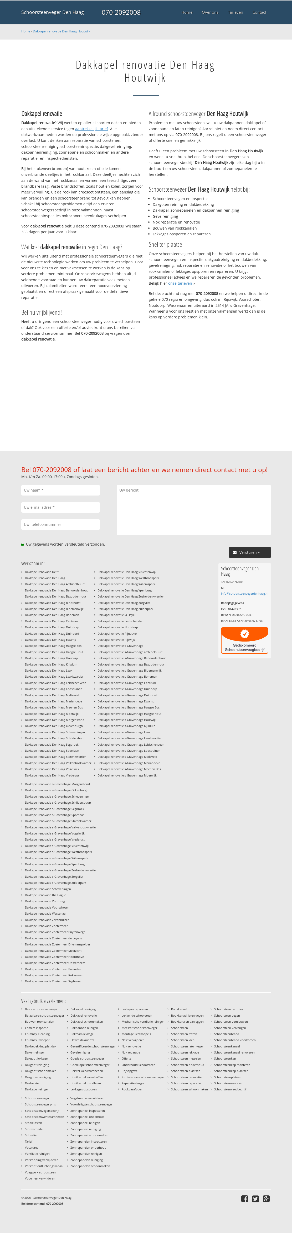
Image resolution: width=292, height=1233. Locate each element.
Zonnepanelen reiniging (86, 1160)
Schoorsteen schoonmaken (189, 1089)
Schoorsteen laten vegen (187, 1046)
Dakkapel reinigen (37, 1089)
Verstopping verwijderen (41, 1160)
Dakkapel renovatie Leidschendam (121, 621)
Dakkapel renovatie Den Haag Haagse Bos (53, 646)
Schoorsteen (179, 1028)
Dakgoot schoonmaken (41, 1071)
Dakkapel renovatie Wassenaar (45, 913)
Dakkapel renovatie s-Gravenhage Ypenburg (55, 864)
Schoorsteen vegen (227, 1015)
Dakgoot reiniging (37, 1065)
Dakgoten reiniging (38, 1077)
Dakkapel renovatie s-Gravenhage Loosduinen (129, 751)
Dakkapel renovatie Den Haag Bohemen (52, 615)
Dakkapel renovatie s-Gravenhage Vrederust (55, 839)
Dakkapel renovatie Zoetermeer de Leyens (53, 938)
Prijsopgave (129, 1071)
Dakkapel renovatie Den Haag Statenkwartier (55, 757)
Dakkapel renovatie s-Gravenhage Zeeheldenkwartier (61, 870)
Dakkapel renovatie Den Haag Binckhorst (52, 603)
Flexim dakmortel (82, 1040)
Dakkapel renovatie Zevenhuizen (47, 920)
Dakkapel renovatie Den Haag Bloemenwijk (54, 609)
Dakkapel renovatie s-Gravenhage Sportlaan (55, 815)
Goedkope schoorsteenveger (89, 1065)
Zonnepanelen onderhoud (88, 1147)
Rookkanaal (179, 1009)
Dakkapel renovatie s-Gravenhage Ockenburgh (56, 790)
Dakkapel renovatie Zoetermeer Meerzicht (53, 951)
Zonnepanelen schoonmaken (90, 1166)
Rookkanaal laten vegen (187, 1015)
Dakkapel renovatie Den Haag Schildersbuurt (55, 738)
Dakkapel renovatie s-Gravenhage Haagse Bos (129, 707)
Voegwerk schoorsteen (40, 1172)
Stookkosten (33, 1123)
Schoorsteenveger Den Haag (52, 12)
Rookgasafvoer (132, 1089)
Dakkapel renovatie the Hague (45, 895)
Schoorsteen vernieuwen (231, 1021)
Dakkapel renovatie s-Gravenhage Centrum (127, 683)
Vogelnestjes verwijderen (87, 1098)
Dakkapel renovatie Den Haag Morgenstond (54, 720)
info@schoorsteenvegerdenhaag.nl (244, 593)
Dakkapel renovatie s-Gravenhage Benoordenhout (132, 658)
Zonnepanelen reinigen (86, 1154)
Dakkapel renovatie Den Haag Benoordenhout (56, 590)
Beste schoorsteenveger (41, 1009)
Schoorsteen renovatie (186, 1077)
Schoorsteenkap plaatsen (231, 1071)
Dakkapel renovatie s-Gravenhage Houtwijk (127, 720)
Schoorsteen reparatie (186, 1083)
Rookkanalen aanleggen (187, 1021)
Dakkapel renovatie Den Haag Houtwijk (61, 31)
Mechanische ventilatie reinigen (143, 1021)
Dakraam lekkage (82, 1034)
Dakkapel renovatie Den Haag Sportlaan (52, 751)
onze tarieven (180, 283)
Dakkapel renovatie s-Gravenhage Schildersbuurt (58, 802)
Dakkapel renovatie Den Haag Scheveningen (55, 732)
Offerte (126, 1058)
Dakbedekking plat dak (40, 1046)
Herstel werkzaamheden (86, 1071)
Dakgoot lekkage (36, 1058)
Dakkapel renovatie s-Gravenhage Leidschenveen (131, 744)
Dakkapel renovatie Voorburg (45, 901)
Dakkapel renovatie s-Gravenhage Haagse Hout (129, 714)
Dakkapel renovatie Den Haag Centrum (51, 621)
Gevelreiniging (80, 1052)
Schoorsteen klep (182, 1040)
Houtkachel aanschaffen (86, 1077)
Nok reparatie (131, 1052)
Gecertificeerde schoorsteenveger (92, 1046)
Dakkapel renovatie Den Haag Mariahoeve (53, 701)
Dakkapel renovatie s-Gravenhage (120, 646)
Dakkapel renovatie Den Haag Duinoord (52, 633)
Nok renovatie (131, 1046)
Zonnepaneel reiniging (85, 1129)
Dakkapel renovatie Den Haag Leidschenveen (55, 683)
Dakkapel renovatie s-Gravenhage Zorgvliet (54, 876)
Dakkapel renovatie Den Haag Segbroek (52, 744)
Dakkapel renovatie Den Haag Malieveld (52, 695)
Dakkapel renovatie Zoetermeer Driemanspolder (57, 944)
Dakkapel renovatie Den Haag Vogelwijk (52, 769)
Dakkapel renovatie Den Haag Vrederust (52, 775)
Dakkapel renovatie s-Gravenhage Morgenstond (57, 784)
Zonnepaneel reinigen (85, 1123)
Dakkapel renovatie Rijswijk (116, 640)
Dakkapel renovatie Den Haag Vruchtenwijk (127, 572)
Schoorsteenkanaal (227, 1046)
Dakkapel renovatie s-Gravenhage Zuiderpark (55, 883)
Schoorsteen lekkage (185, 1052)
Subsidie (31, 1135)
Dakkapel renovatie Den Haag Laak (48, 670)
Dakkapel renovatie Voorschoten (47, 907)
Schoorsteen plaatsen (185, 1071)
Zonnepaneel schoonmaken (89, 1135)
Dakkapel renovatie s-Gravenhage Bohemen (127, 676)
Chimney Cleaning (37, 1034)
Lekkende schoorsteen (137, 1015)
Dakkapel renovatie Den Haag (45, 578)
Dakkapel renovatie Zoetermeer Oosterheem (55, 963)
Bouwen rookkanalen (39, 1021)
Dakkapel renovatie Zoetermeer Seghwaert (54, 981)
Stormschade (34, 1129)
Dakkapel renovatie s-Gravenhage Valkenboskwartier (61, 827)
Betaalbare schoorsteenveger (44, 1015)
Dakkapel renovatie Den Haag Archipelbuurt (55, 584)
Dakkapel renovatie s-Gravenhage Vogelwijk (55, 833)
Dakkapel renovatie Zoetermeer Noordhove (54, 957)
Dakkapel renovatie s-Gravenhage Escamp (126, 701)
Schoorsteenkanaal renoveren (234, 1052)
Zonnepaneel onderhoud (87, 1117)
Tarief (28, 1141)
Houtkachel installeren (85, 1083)
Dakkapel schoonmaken (86, 1021)
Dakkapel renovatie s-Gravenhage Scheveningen (57, 796)
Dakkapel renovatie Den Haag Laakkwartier (54, 676)
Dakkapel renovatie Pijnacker (117, 633)
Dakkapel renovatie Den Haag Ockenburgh (54, 726)
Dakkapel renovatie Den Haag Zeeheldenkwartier (131, 596)
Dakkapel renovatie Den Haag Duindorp (52, 627)
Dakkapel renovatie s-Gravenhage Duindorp (127, 689)
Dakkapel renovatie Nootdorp (118, 627)
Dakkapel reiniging (83, 1009)
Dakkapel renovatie (83, 1015)
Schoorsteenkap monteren (232, 1065)
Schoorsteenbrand (226, 1034)
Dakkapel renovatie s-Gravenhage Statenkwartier (58, 821)
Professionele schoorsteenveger (143, 1077)
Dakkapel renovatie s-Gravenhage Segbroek (54, 809)
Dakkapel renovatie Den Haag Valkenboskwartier (58, 763)
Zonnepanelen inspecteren (88, 1141)
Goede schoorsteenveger (87, 1058)
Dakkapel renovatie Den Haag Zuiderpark (125, 609)
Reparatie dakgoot (134, 1083)
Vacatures (31, 1147)
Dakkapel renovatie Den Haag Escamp (50, 640)
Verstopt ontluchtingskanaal (44, 1166)
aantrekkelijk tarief (91, 128)
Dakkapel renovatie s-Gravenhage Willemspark (56, 858)
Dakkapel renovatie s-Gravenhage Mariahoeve (129, 763)
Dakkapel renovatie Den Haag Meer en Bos (54, 707)
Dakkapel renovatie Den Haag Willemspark (126, 584)
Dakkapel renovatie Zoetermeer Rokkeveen (54, 975)
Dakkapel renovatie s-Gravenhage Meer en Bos (129, 769)
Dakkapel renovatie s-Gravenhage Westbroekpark (58, 852)
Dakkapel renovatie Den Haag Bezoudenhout (55, 596)
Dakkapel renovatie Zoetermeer (46, 926)
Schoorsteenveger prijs (40, 1104)
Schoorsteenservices (228, 1083)
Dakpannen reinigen (84, 1028)
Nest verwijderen (133, 1040)
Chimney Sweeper (37, 1040)
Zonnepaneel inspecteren (87, 1111)
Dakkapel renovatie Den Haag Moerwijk (52, 714)
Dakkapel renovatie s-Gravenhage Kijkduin (126, 726)
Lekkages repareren (135, 1009)
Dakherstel (32, 1083)
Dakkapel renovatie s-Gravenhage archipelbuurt (130, 652)
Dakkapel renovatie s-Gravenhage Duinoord (127, 695)
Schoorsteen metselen (186, 1058)
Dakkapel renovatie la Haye (116, 615)
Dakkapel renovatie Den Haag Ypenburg (125, 590)
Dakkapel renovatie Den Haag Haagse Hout (54, 652)
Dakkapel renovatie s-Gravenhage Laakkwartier (129, 738)
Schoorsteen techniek (228, 1009)
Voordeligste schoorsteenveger (91, 1104)
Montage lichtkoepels (136, 1034)
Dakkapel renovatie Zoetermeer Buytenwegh (55, 932)
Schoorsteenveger (37, 1098)
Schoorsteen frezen (184, 1034)
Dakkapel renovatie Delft (42, 572)
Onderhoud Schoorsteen (138, 1065)
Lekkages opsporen (83, 1089)
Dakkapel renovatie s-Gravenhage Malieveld (127, 757)
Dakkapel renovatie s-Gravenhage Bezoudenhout (131, 664)
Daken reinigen (35, 1052)
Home (25, 31)
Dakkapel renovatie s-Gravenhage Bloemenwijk (130, 670)
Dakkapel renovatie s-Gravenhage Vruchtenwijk (57, 846)
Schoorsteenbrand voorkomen (235, 1040)
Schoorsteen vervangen (230, 1028)
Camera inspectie (36, 1028)
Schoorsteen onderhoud (187, 1065)
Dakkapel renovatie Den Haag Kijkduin (51, 664)
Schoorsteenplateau (227, 1077)
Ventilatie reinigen (37, 1154)
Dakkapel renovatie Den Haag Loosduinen (53, 689)
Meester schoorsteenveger (139, 1028)
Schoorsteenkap (225, 1058)
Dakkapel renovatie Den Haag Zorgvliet (124, 603)
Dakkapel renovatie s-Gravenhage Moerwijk (127, 775)
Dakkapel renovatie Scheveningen (48, 889)
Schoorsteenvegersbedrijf (42, 1111)
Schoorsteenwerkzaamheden (44, 1117)
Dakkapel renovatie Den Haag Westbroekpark (128, 578)
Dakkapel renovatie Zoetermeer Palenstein (54, 969)
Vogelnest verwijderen (40, 1178)
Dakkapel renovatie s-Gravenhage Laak (124, 732)
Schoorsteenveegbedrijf (230, 1089)
